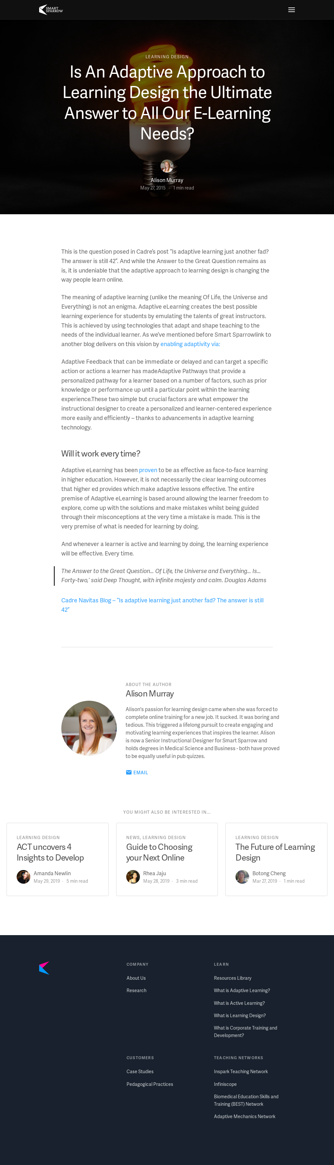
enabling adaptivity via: (190, 344)
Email (140, 772)
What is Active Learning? (239, 1003)
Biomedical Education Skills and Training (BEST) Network (246, 1100)
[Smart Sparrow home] (51, 9)
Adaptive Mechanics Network (244, 1116)
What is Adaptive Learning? (242, 990)
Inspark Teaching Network (241, 1071)
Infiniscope (225, 1084)
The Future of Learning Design (275, 852)
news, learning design (156, 837)
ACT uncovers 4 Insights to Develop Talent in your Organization (50, 863)
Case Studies (140, 1071)
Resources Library (232, 978)
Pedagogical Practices (150, 1084)
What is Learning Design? (240, 1015)
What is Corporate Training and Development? (245, 1031)
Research (136, 990)
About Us (136, 978)
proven (148, 470)
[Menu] (291, 9)
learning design (167, 57)
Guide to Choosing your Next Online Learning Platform (159, 857)
